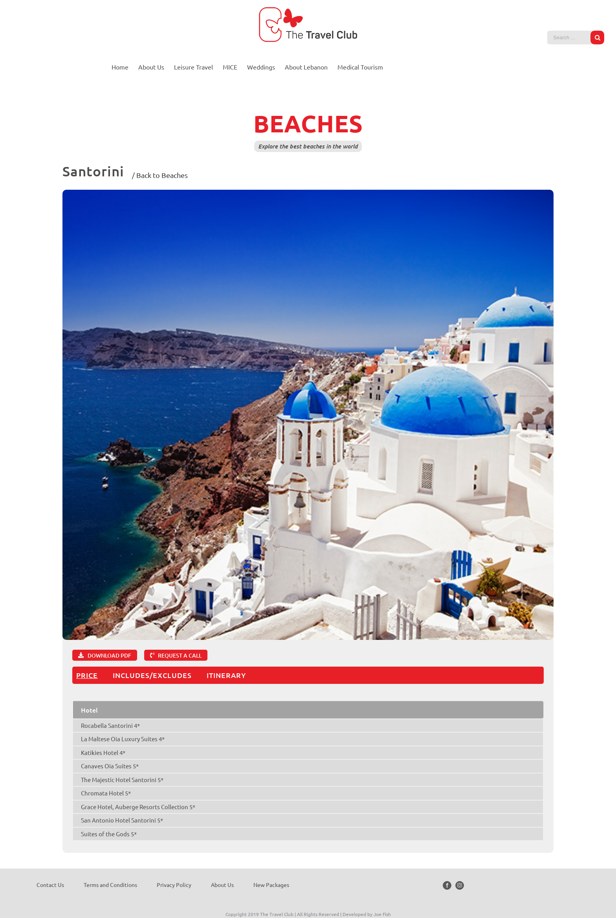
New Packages (271, 884)
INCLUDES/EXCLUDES (152, 675)
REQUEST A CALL (180, 655)
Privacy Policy (174, 884)
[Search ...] (569, 37)
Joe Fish (382, 914)
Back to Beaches (162, 175)
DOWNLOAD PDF (109, 655)
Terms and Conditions (110, 884)
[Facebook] (447, 885)
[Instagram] (459, 885)
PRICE (87, 675)
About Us (222, 884)
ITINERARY (226, 675)
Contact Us (50, 884)
